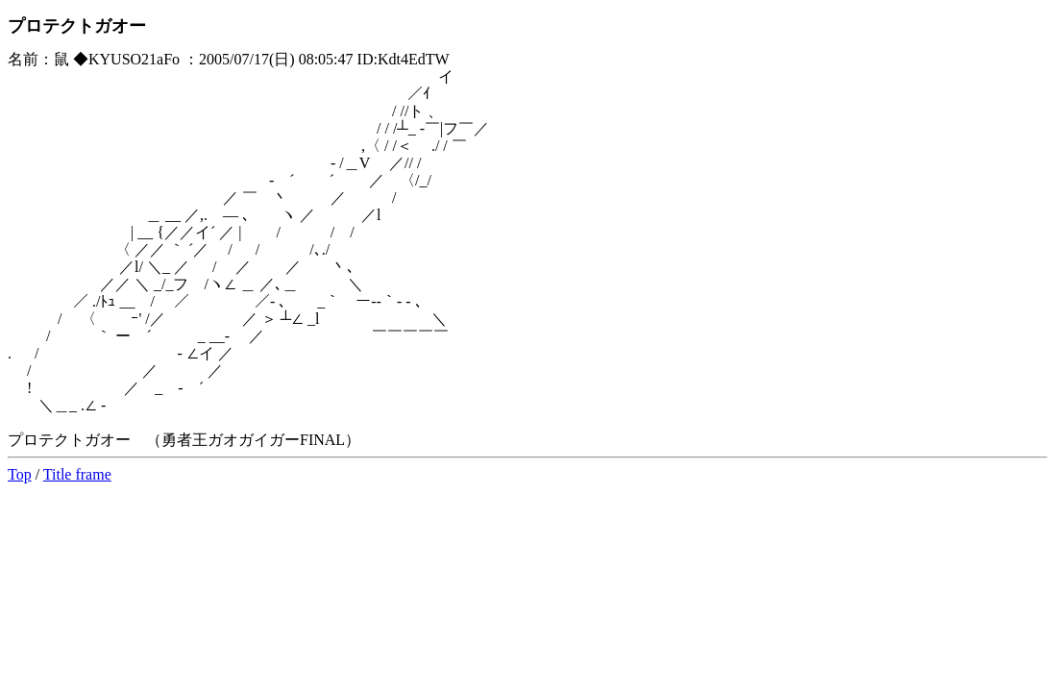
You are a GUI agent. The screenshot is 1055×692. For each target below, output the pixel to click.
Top (20, 474)
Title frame (77, 474)
